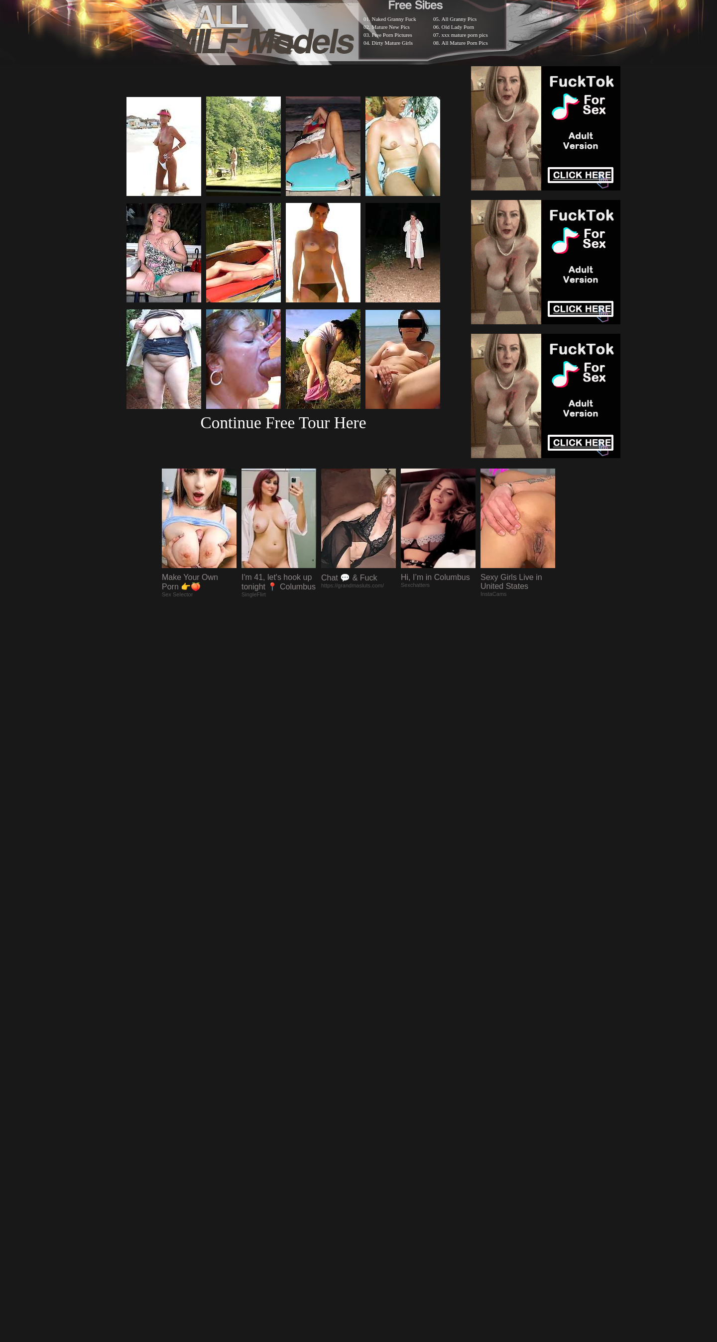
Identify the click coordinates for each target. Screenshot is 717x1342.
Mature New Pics (391, 27)
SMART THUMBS (376, 1083)
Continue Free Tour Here (283, 422)
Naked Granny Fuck (394, 19)
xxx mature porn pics (465, 35)
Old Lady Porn (458, 27)
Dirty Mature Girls (392, 43)
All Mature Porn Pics (465, 43)
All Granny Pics (459, 19)
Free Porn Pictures (392, 35)
